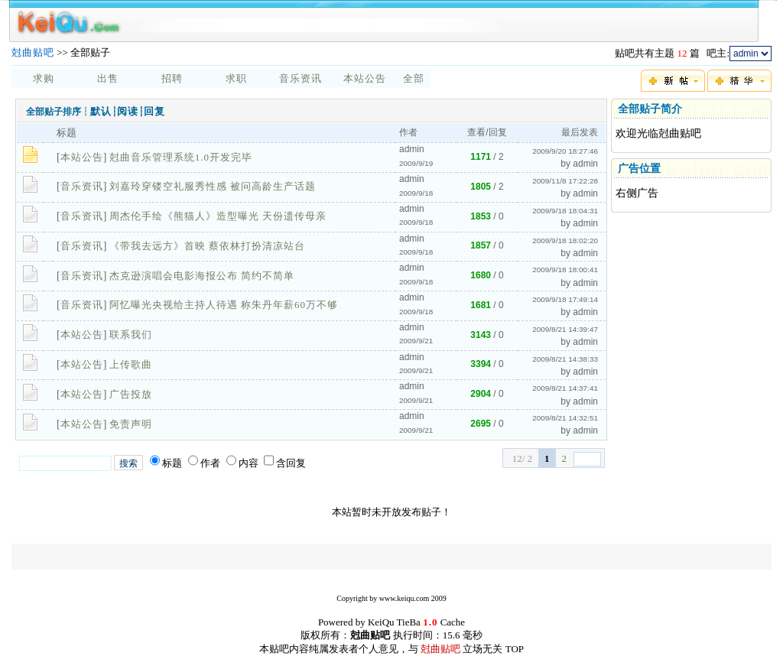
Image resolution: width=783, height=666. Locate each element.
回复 (154, 111)
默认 (101, 111)
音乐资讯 (300, 78)
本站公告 (364, 78)
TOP (514, 649)
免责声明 (130, 424)
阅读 (127, 111)
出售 (108, 78)
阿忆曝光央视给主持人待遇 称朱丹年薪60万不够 (223, 304)
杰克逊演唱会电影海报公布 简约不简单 (201, 275)
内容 (248, 463)
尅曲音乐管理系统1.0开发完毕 (180, 157)
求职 (236, 78)
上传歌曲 (130, 364)
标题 (172, 463)
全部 (413, 78)
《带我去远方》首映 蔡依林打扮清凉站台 (207, 246)
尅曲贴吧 (32, 52)
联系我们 (130, 334)
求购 (43, 78)
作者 (210, 463)
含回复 (291, 463)
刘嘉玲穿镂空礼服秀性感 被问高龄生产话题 (212, 186)
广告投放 (130, 394)
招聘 (172, 78)
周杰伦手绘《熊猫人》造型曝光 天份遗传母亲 (218, 216)
